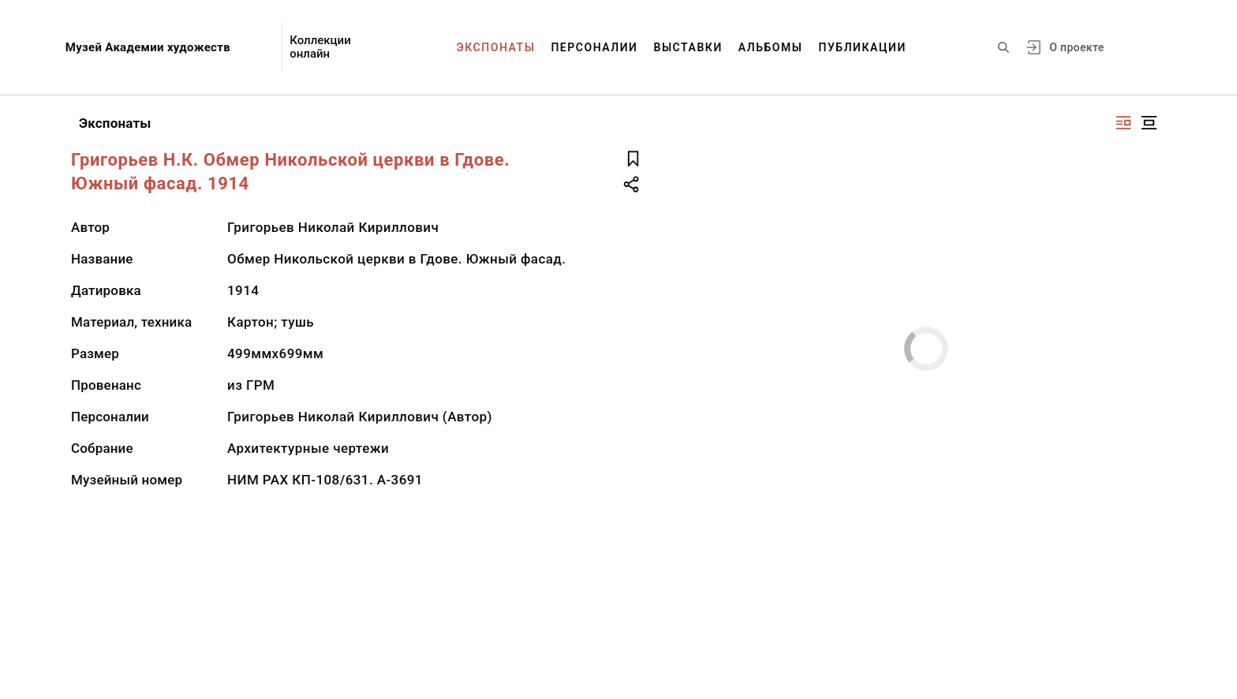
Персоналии (594, 47)
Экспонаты (496, 47)
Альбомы (770, 47)
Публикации (862, 47)
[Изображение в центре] (1148, 122)
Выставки (687, 47)
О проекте (1076, 47)
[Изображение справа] (1123, 122)
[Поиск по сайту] (1003, 47)
